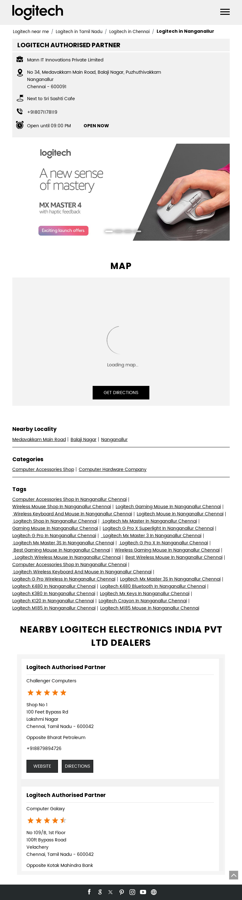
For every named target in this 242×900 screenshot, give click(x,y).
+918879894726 (43, 748)
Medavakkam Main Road (39, 439)
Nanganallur (114, 439)
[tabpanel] (121, 192)
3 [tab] (125, 232)
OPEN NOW (96, 126)
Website (42, 766)
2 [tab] (116, 232)
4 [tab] (135, 232)
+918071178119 (42, 112)
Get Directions (121, 392)
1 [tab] (106, 232)
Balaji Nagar (83, 439)
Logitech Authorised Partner (66, 667)
